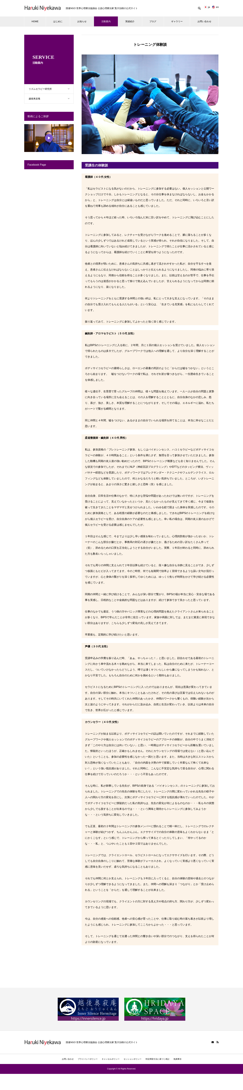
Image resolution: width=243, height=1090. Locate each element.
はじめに (57, 21)
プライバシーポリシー (88, 1059)
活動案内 (106, 21)
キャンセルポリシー (111, 1059)
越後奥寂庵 (51, 99)
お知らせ (82, 21)
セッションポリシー (132, 1059)
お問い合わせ (204, 21)
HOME (34, 21)
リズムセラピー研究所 (51, 89)
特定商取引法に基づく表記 (157, 1059)
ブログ (152, 21)
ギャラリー (177, 21)
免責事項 (177, 1059)
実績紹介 (130, 21)
